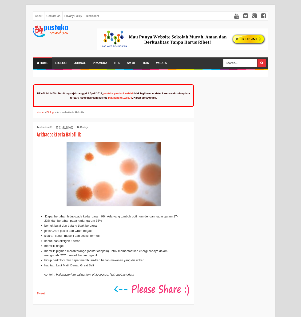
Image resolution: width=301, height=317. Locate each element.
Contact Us (53, 16)
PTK (117, 63)
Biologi (61, 63)
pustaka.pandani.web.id (118, 93)
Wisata (161, 63)
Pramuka (100, 63)
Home (42, 63)
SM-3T (131, 63)
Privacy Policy (73, 16)
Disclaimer (92, 16)
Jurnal (80, 63)
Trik (146, 63)
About (38, 16)
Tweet (41, 293)
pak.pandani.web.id (120, 97)
